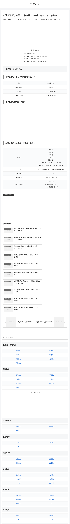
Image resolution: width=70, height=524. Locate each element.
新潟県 (18, 383)
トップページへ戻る (29, 519)
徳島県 (18, 472)
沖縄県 (51, 501)
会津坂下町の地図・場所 (32, 59)
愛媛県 (51, 472)
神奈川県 (51, 340)
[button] (66, 295)
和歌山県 (51, 440)
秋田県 (51, 308)
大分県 (51, 489)
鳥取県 (18, 452)
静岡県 (18, 420)
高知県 (51, 477)
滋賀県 (18, 432)
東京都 (51, 336)
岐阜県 (18, 416)
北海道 (18, 308)
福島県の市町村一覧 (9, 195)
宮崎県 (51, 493)
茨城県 (18, 332)
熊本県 (18, 501)
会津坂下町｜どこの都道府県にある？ (36, 56)
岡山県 (18, 460)
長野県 (51, 383)
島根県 (18, 456)
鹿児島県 (51, 497)
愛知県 (51, 416)
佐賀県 (18, 493)
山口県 (51, 456)
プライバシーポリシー (40, 519)
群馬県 (18, 340)
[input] (35, 295)
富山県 (18, 400)
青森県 (18, 312)
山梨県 (18, 388)
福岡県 (18, 489)
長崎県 (18, 497)
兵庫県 (51, 432)
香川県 (18, 477)
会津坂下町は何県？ (29, 53)
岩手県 (18, 316)
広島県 (51, 452)
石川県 (18, 404)
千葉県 (51, 332)
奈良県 (51, 436)
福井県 (51, 400)
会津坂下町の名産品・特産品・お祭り (36, 61)
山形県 (51, 312)
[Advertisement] (35, 34)
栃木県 (18, 336)
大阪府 (18, 440)
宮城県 (18, 320)
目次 (32, 50)
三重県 (51, 420)
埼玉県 (18, 344)
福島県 (51, 316)
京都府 (18, 436)
